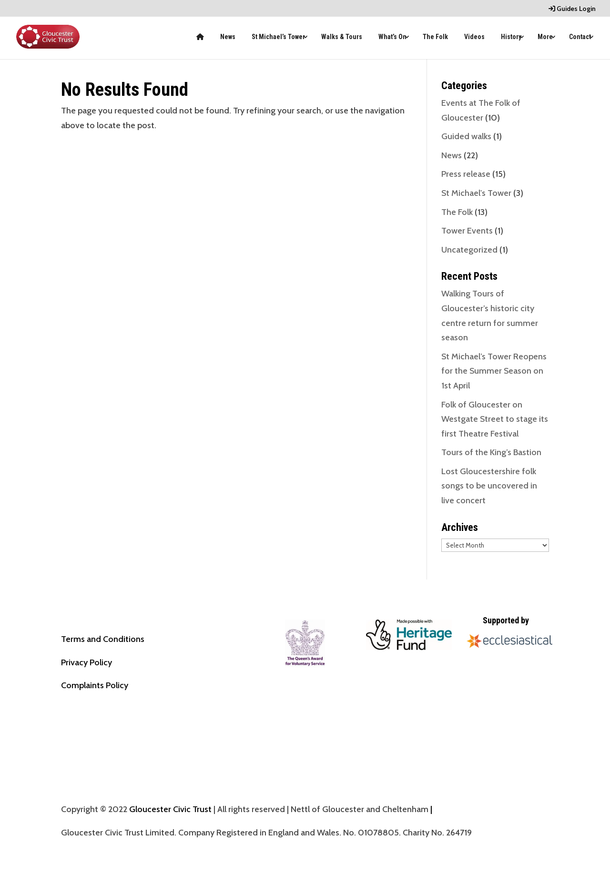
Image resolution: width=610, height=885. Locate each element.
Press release (465, 174)
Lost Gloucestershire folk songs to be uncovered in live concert (489, 486)
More (545, 37)
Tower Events (467, 230)
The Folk (435, 37)
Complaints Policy (94, 685)
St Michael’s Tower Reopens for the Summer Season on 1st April (494, 371)
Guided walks (466, 136)
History (511, 37)
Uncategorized (469, 249)
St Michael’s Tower (278, 37)
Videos (474, 37)
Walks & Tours (341, 37)
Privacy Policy (86, 662)
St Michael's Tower (476, 193)
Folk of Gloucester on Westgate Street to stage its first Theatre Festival (494, 419)
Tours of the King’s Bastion (491, 452)
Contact (580, 37)
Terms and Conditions (102, 639)
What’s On (392, 37)
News (227, 37)
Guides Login (572, 9)
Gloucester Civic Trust (170, 809)
